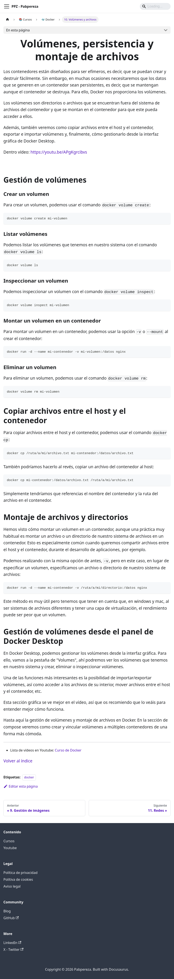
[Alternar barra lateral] (6, 6)
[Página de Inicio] (7, 19)
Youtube (10, 847)
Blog (7, 911)
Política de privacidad (20, 872)
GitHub (11, 918)
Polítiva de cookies (18, 879)
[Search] (155, 6)
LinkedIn (12, 942)
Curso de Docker (68, 750)
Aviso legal (12, 886)
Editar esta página (20, 786)
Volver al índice (17, 761)
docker (29, 777)
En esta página (18, 30)
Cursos (9, 841)
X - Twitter (13, 949)
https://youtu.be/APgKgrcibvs (59, 152)
